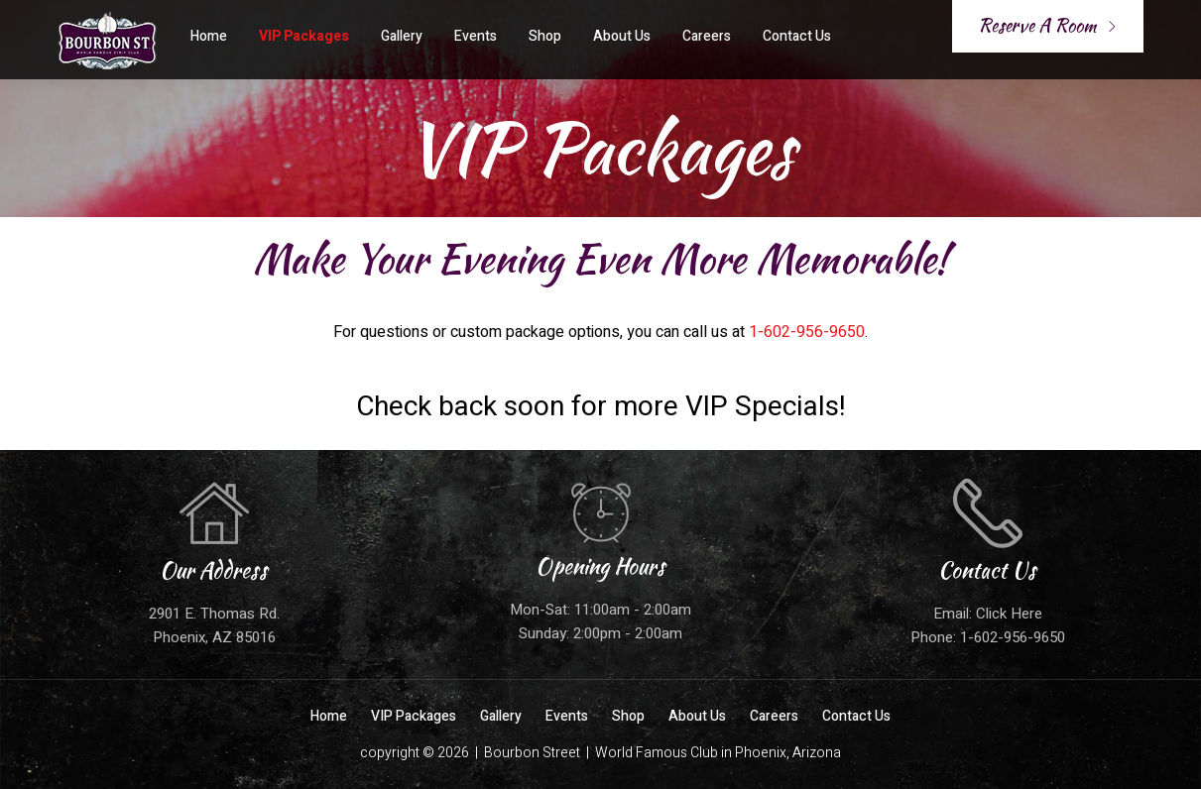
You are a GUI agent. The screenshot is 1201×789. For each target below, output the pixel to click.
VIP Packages (304, 36)
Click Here (1009, 613)
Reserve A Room (1048, 25)
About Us (622, 36)
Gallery (401, 36)
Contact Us (797, 36)
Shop (545, 36)
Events (475, 36)
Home (208, 36)
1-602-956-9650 (807, 332)
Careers (706, 36)
